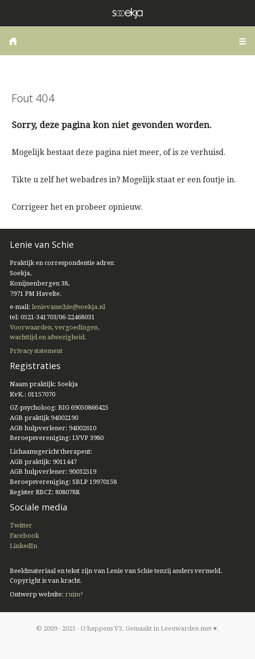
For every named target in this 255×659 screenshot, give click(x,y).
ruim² (74, 594)
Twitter (21, 525)
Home (13, 41)
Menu (242, 41)
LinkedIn (23, 545)
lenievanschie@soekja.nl (68, 306)
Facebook (24, 535)
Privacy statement (36, 350)
